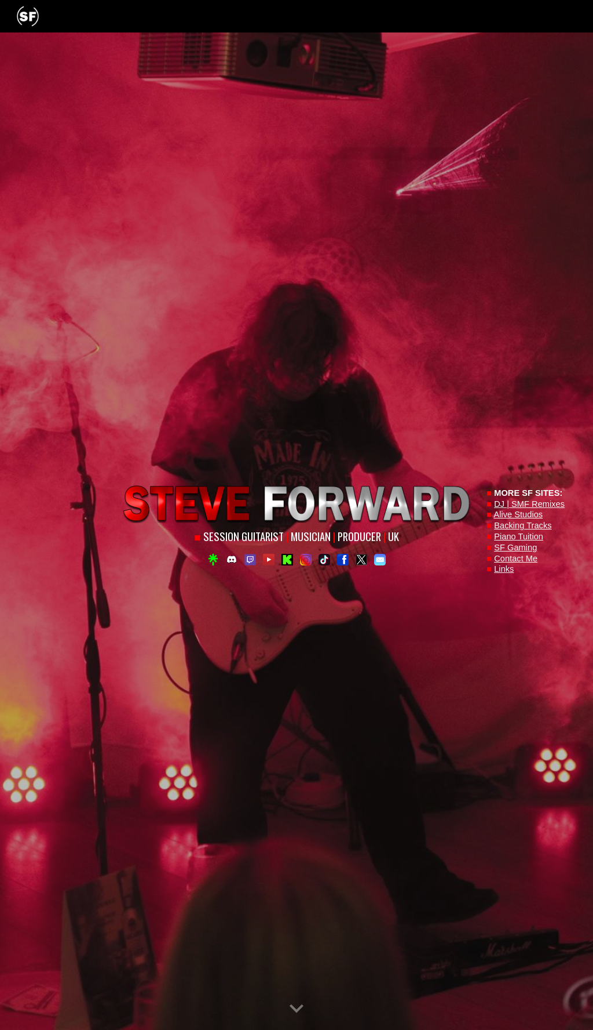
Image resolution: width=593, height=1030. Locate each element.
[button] (296, 1009)
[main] (296, 537)
